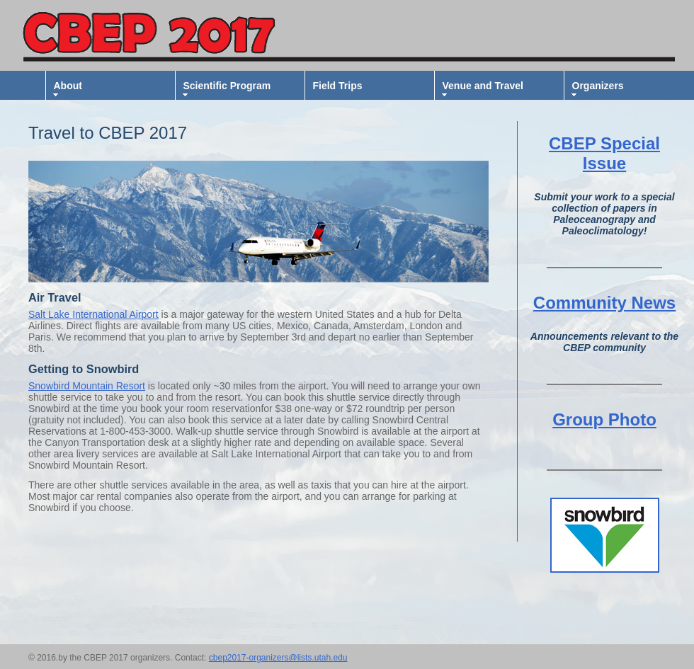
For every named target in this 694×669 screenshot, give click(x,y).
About (68, 85)
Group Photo (604, 419)
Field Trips (338, 85)
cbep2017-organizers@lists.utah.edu (278, 658)
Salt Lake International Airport (93, 314)
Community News (604, 302)
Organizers (598, 85)
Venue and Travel (483, 85)
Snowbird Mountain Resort (86, 385)
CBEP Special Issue (604, 153)
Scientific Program (227, 85)
